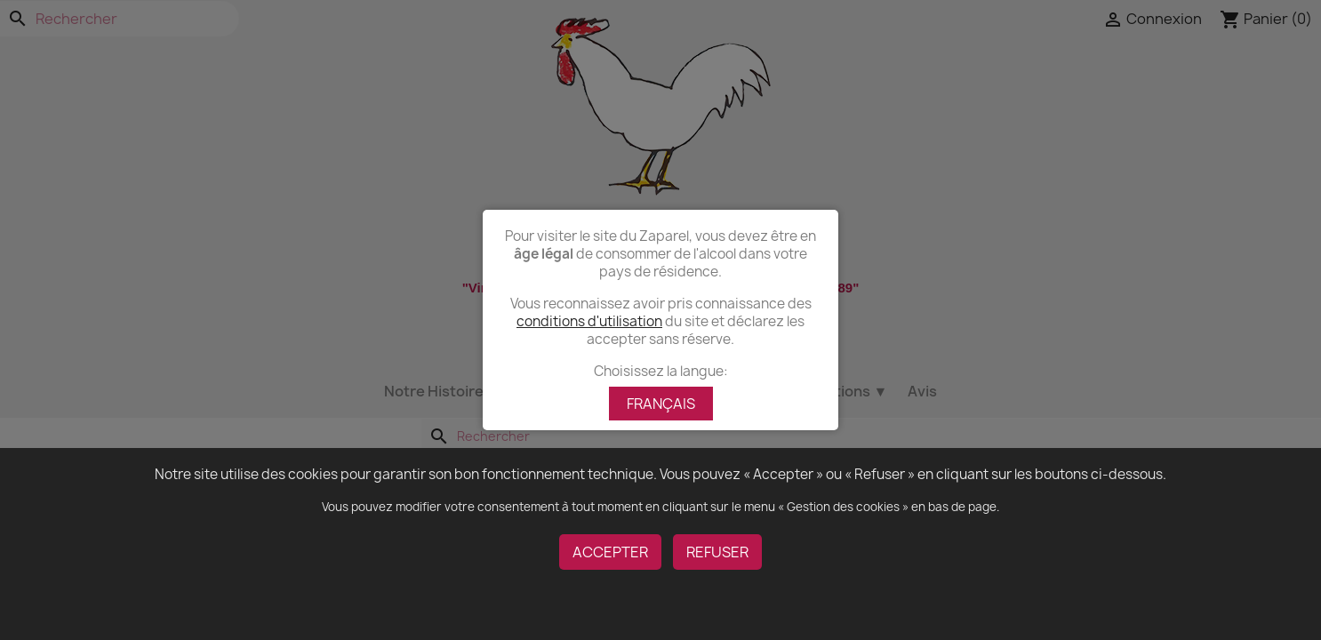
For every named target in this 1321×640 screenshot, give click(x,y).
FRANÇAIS (661, 403)
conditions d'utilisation (589, 321)
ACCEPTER (610, 552)
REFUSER (717, 552)
